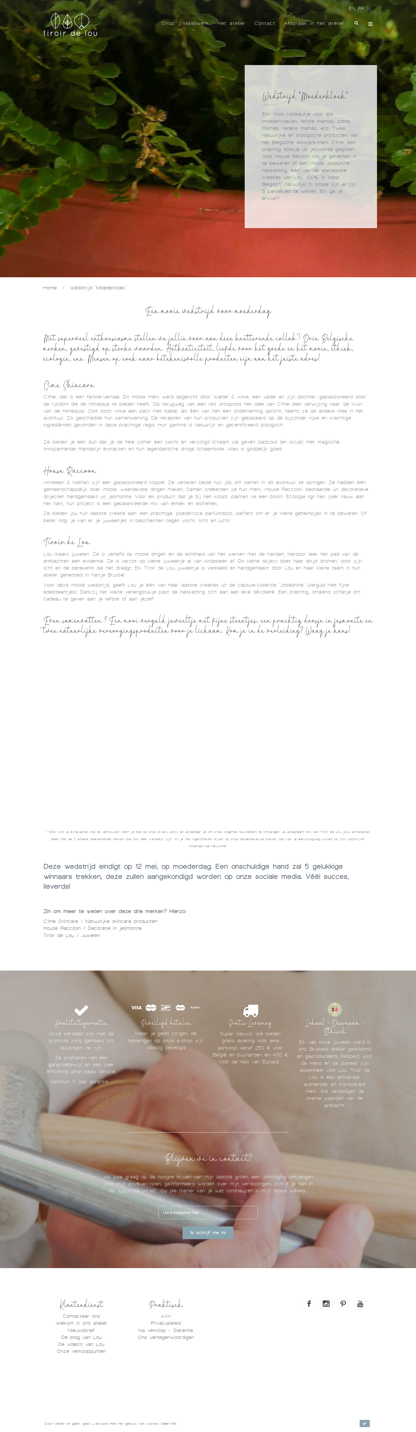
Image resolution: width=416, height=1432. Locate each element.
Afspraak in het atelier (314, 23)
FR (362, 8)
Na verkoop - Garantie (165, 1330)
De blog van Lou (81, 1337)
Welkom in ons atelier (81, 1323)
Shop (167, 23)
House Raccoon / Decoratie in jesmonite (93, 928)
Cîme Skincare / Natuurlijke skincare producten (100, 921)
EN (353, 8)
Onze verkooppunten (81, 1351)
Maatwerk (196, 23)
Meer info (168, 1424)
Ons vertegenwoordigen (166, 1337)
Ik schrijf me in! (208, 1232)
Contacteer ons (81, 1316)
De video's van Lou (81, 1344)
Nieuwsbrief (81, 1330)
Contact (264, 23)
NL (369, 8)
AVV (166, 1316)
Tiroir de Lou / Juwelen (72, 935)
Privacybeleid (166, 1323)
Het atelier (231, 23)
